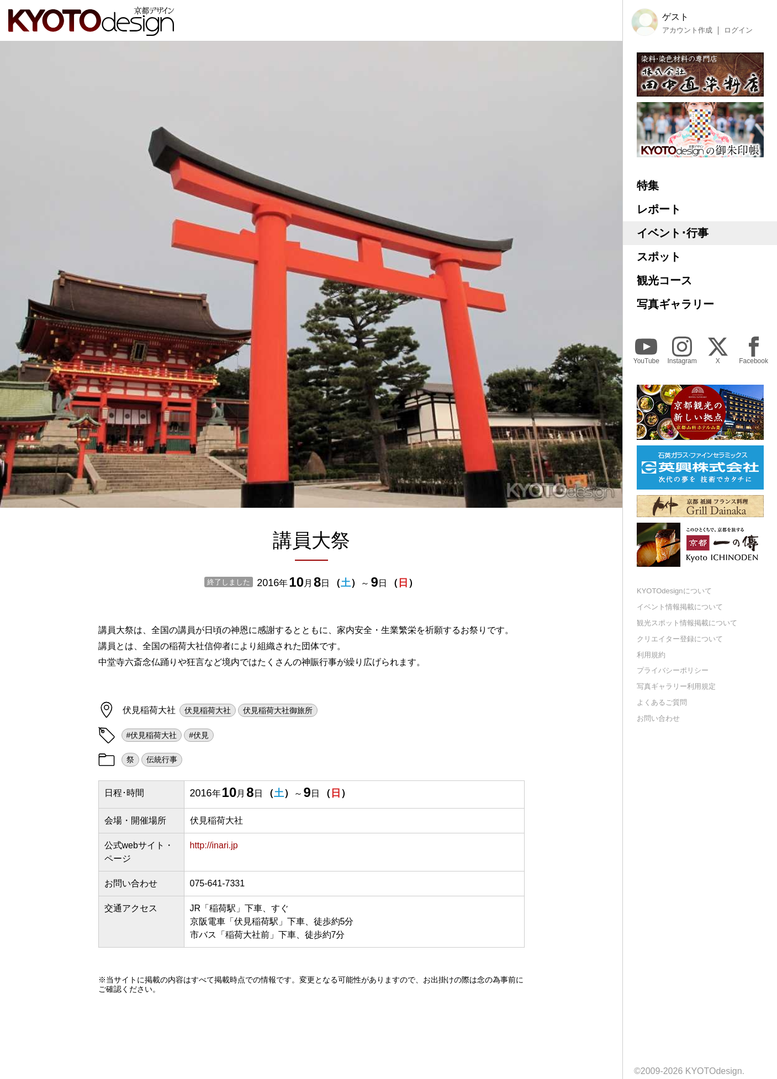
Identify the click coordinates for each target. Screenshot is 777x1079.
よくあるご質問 (662, 702)
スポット (659, 257)
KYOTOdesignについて (674, 591)
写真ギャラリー (675, 304)
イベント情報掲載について (680, 607)
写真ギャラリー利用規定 (676, 686)
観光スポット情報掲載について (687, 623)
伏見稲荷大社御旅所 (278, 710)
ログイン (738, 30)
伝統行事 (161, 759)
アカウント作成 (687, 30)
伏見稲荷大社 (207, 710)
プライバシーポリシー (673, 670)
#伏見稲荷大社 (151, 735)
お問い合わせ (658, 718)
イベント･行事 (673, 233)
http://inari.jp (214, 845)
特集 (648, 185)
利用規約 (651, 655)
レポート (659, 209)
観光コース (664, 280)
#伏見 (199, 735)
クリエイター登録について (680, 639)
